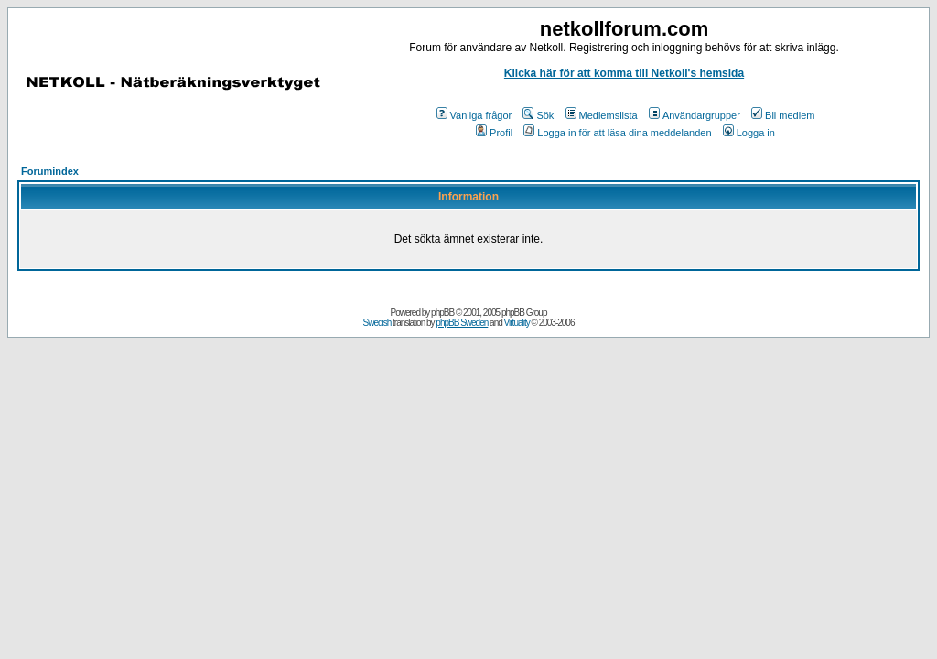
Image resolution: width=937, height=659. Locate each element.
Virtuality (517, 323)
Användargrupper (694, 115)
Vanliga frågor (474, 115)
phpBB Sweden (462, 323)
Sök (538, 115)
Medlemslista (601, 115)
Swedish (377, 323)
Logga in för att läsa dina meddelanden (617, 132)
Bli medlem (782, 115)
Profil (494, 132)
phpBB (442, 313)
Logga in (749, 132)
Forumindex (50, 171)
